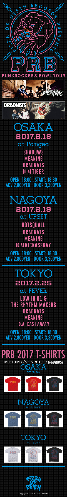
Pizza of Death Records (38, 494)
